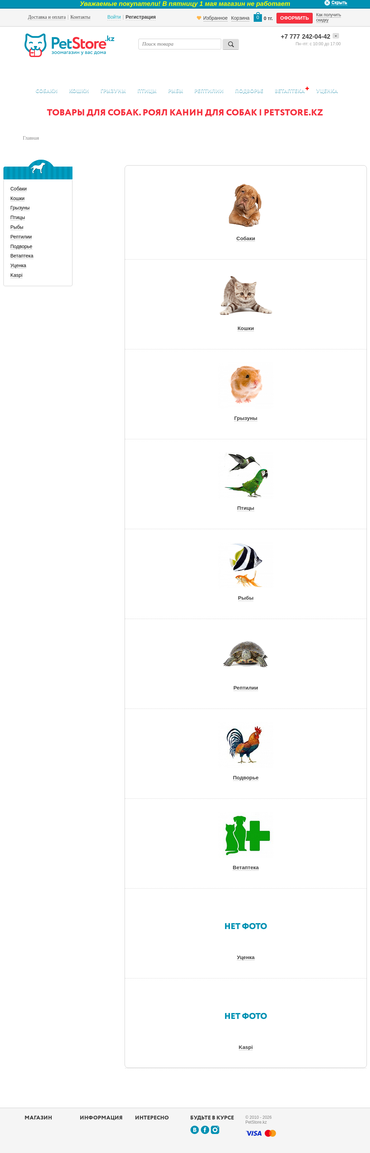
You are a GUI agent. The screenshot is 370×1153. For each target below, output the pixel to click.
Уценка (327, 91)
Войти (114, 17)
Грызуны (113, 91)
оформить (294, 18)
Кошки (79, 91)
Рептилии (209, 91)
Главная (31, 138)
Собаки (47, 91)
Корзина (240, 18)
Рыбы (175, 91)
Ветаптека (290, 91)
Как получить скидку (328, 17)
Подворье (249, 91)
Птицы (147, 91)
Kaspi (16, 275)
